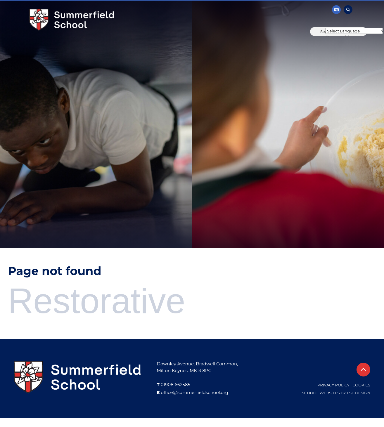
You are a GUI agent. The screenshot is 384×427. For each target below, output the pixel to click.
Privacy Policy (333, 385)
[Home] (71, 20)
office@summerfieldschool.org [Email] (195, 392)
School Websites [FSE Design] (321, 392)
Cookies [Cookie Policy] (361, 385)
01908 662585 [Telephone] (175, 384)
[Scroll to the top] (363, 369)
